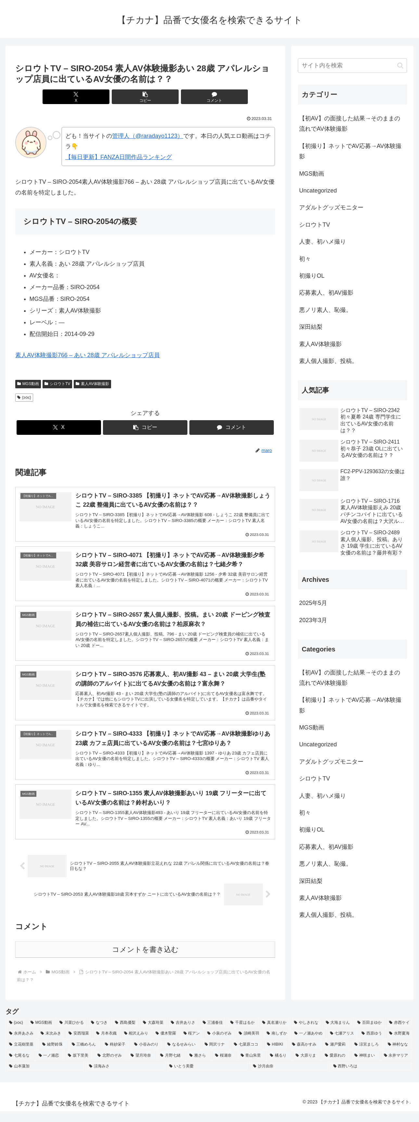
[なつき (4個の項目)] (99, 1033)
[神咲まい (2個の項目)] (365, 1066)
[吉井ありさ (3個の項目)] (183, 1033)
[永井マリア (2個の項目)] (397, 1066)
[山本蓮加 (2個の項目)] (45, 1077)
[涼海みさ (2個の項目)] (125, 1077)
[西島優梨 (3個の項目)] (125, 1033)
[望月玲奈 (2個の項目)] (142, 1066)
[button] (145, 96)
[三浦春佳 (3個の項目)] (213, 1033)
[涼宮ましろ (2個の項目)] (367, 1055)
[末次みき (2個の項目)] (51, 1044)
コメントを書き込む (145, 960)
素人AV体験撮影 (92, 383)
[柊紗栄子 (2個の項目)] (116, 1055)
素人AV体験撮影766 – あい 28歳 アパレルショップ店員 (87, 355)
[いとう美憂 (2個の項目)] (207, 1077)
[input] (352, 65)
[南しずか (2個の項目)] (277, 1044)
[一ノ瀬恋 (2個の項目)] (50, 1066)
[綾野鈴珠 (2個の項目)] (53, 1055)
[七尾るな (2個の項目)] (20, 1066)
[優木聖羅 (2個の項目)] (166, 1044)
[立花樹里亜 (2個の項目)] (22, 1055)
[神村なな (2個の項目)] (399, 1055)
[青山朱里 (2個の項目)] (252, 1066)
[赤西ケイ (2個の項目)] (399, 1033)
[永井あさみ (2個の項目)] (21, 1044)
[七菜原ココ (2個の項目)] (247, 1055)
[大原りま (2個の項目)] (307, 1066)
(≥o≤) (24, 397)
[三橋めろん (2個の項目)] (85, 1055)
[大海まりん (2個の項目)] (338, 1033)
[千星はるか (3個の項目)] (242, 1033)
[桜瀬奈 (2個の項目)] (224, 1066)
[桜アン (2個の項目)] (192, 1044)
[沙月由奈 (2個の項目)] (289, 1077)
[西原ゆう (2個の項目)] (372, 1044)
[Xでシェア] (101, 96)
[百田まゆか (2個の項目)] (369, 1033)
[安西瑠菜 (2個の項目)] (79, 1044)
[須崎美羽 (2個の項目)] (249, 1044)
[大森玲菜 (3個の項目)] (153, 1033)
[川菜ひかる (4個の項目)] (72, 1033)
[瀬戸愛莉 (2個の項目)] (336, 1055)
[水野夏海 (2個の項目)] (399, 1044)
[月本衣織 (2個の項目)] (106, 1044)
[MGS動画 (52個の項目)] (41, 1033)
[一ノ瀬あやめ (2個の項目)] (308, 1044)
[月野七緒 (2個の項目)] (171, 1066)
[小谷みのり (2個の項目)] (147, 1055)
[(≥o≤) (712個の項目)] (16, 1033)
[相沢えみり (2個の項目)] (136, 1044)
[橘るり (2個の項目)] (279, 1066)
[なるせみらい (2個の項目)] (182, 1055)
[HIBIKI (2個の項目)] (276, 1055)
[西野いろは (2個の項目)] (371, 1077)
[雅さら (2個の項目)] (198, 1066)
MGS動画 (28, 383)
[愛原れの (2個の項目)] (336, 1066)
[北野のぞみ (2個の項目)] (111, 1066)
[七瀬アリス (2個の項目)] (342, 1044)
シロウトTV (57, 383)
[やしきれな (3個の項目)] (306, 1033)
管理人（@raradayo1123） (147, 136)
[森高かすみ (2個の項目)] (305, 1055)
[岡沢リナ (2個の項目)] (216, 1055)
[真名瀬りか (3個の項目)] (274, 1033)
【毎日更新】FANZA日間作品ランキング (118, 157)
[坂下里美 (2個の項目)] (79, 1066)
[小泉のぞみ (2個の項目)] (219, 1044)
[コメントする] (189, 96)
